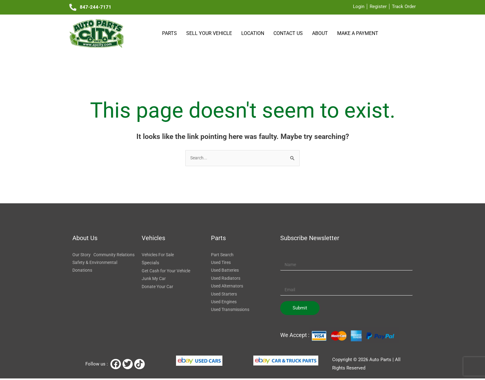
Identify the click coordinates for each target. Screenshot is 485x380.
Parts (170, 33)
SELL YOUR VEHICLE (210, 33)
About (321, 33)
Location (253, 33)
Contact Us (289, 33)
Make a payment (357, 33)
